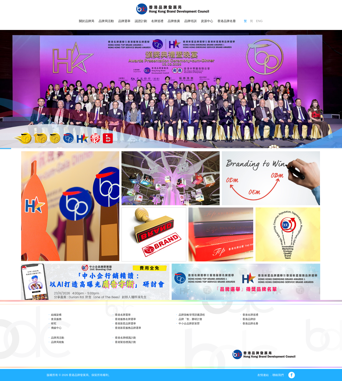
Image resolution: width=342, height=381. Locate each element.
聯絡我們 (278, 375)
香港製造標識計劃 (125, 342)
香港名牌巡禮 (250, 314)
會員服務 (56, 319)
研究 (53, 323)
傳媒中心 (56, 327)
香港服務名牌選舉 (125, 319)
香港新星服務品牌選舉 (128, 327)
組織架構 (56, 314)
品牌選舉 (124, 21)
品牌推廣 (174, 21)
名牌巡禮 (157, 21)
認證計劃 (141, 21)
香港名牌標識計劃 (125, 337)
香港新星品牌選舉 (125, 323)
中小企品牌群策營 (189, 323)
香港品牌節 (249, 319)
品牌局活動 (106, 21)
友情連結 (263, 375)
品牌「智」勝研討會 (190, 319)
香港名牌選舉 (123, 314)
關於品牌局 (86, 21)
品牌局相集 (57, 342)
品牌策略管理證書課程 (192, 314)
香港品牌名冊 (226, 21)
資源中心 (207, 21)
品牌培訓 (190, 21)
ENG (259, 21)
